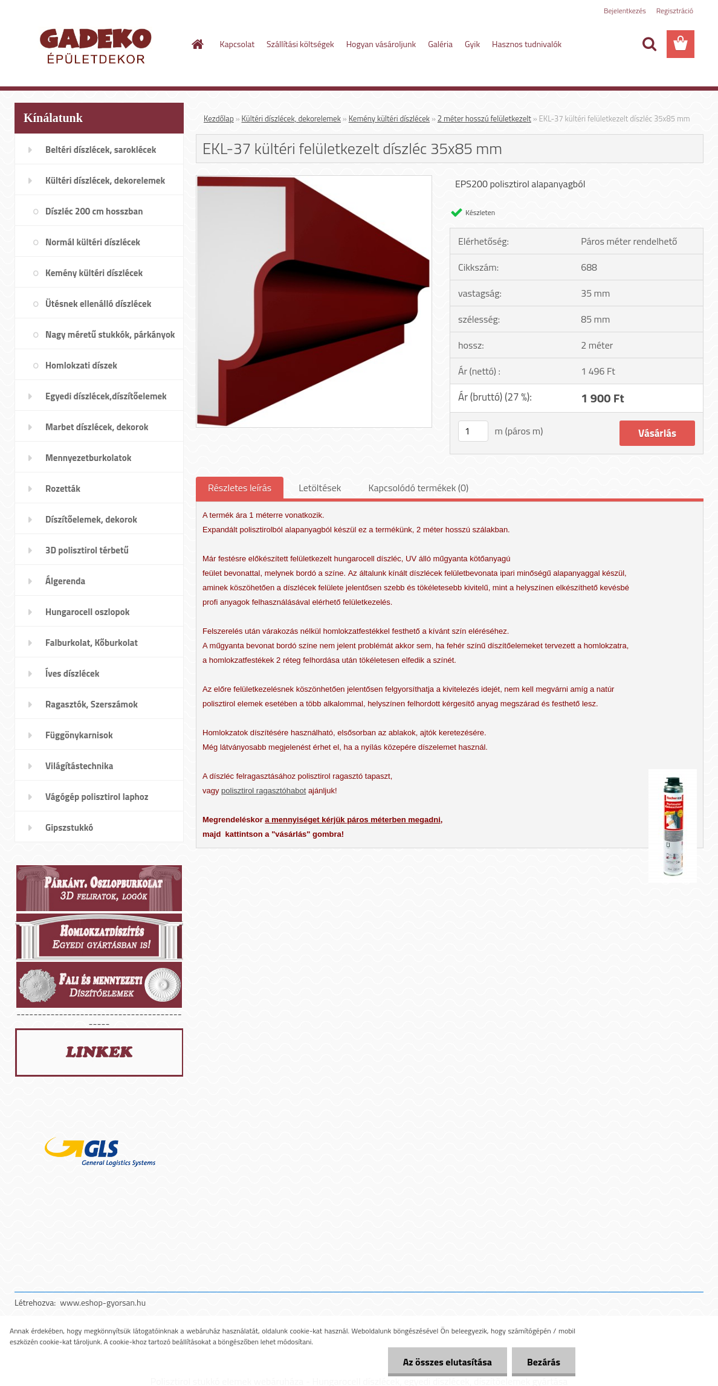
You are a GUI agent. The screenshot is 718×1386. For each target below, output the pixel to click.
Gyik (472, 43)
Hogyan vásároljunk (381, 43)
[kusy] (473, 431)
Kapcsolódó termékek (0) (418, 487)
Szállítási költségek (300, 43)
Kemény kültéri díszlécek (389, 118)
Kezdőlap (219, 118)
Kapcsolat (237, 43)
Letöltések (320, 487)
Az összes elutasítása (447, 1362)
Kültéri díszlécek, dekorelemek (291, 118)
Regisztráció (674, 10)
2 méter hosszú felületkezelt (484, 118)
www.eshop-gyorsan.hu (103, 1302)
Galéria (440, 43)
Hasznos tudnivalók (526, 43)
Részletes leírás (239, 487)
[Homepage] (197, 44)
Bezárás (543, 1362)
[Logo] (98, 45)
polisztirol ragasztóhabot (263, 790)
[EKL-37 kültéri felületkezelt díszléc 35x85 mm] (314, 180)
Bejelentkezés (625, 10)
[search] (649, 44)
